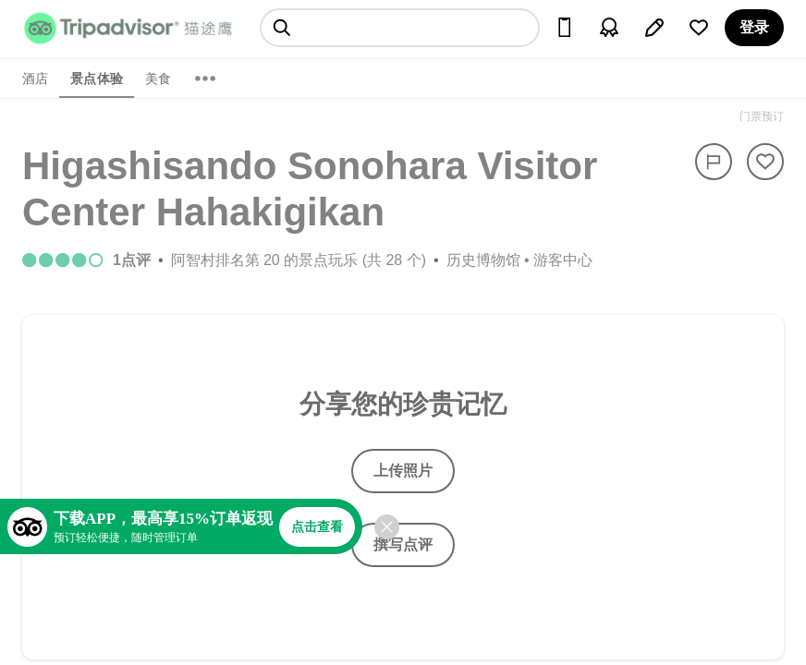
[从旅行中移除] (765, 161)
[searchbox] (400, 27)
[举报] (713, 161)
